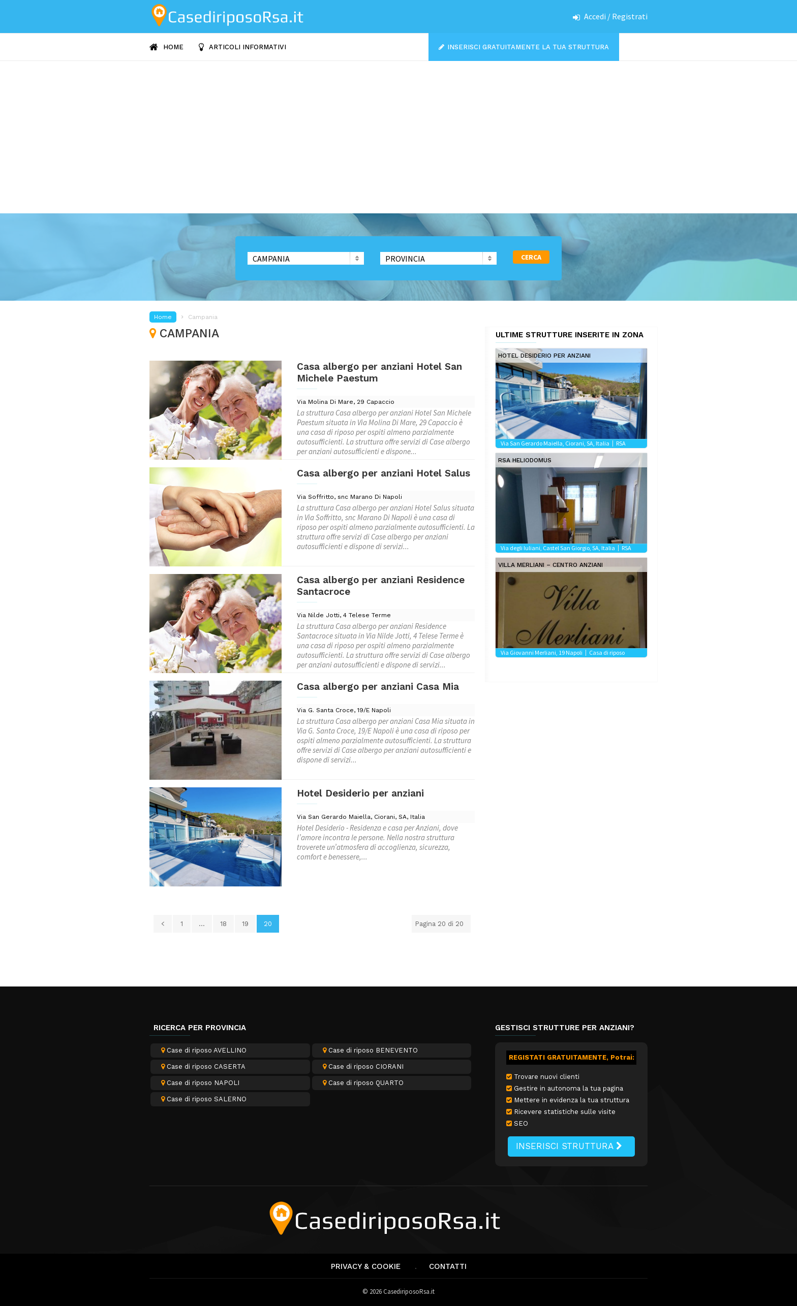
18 (223, 924)
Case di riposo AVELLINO (204, 1050)
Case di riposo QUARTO (363, 1083)
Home (163, 317)
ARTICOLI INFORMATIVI (242, 47)
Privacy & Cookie (366, 1266)
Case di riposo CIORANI (363, 1066)
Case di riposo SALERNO (204, 1099)
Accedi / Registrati (616, 16)
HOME (166, 47)
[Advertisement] (398, 137)
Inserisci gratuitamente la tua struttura (528, 47)
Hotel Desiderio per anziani (360, 793)
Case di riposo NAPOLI (200, 1083)
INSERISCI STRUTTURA (569, 1146)
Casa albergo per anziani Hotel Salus (383, 473)
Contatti (448, 1266)
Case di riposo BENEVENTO (370, 1050)
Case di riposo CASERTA (203, 1066)
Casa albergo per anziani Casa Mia (378, 686)
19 (245, 924)
